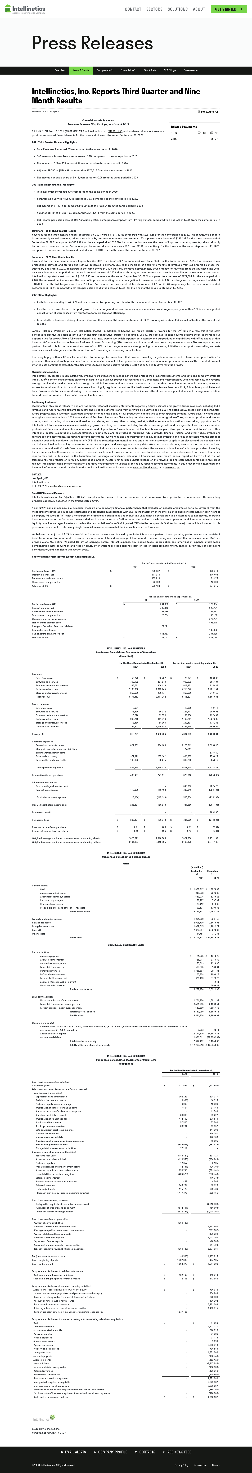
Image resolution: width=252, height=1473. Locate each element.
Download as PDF (208, 111)
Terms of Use (200, 1465)
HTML (202, 132)
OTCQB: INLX (114, 131)
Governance (191, 70)
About (199, 9)
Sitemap (216, 1465)
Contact (133, 9)
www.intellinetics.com (90, 395)
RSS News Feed (179, 1452)
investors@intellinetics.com (64, 486)
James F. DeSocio (42, 330)
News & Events (81, 70)
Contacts (146, 1452)
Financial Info (128, 70)
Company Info (105, 70)
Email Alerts (75, 1452)
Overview (60, 70)
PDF (213, 132)
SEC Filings (170, 70)
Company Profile (112, 1452)
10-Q (174, 133)
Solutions (178, 9)
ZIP (214, 138)
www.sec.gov (172, 467)
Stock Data (150, 70)
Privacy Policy (182, 1465)
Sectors (154, 9)
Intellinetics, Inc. (47, 1465)
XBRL (174, 139)
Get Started (226, 9)
